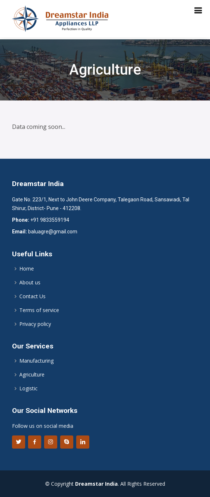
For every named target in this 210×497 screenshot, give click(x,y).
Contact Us (32, 296)
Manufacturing (36, 360)
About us (29, 282)
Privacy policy (35, 324)
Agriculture (31, 374)
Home (26, 268)
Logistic (28, 388)
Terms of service (39, 310)
